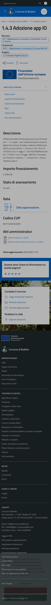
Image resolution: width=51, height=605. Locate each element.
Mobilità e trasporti (10, 439)
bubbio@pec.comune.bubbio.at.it (20, 527)
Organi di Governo (9, 366)
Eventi (4, 497)
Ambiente (6, 402)
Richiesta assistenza (10, 548)
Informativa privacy (10, 556)
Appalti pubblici (8, 410)
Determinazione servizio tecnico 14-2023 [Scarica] (25, 241)
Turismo (5, 452)
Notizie (5, 470)
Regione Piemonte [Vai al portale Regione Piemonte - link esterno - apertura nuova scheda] (10, 3)
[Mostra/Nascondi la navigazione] (5, 11)
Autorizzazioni (7, 414)
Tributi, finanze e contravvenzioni (16, 448)
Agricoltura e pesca (10, 397)
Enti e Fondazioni (9, 379)
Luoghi (4, 493)
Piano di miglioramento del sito (15, 573)
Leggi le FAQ (7, 535)
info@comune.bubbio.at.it (18, 523)
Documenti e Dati (9, 383)
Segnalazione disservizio (12, 544)
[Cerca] (44, 11)
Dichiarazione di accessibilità (14, 569)
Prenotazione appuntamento (14, 540)
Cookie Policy (7, 560)
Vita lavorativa (8, 456)
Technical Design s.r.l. (19, 598)
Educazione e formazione (12, 427)
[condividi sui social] (8, 63)
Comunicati (6, 474)
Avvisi (4, 479)
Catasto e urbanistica (11, 418)
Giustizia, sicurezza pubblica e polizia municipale (22, 431)
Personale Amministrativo (13, 375)
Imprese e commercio (11, 435)
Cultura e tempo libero (11, 422)
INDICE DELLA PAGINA (25, 87)
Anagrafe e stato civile (11, 406)
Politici (4, 371)
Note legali (6, 565)
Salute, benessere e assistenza (15, 443)
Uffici (4, 362)
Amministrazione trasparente (14, 552)
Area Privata (7, 583)
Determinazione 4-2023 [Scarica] (18, 237)
